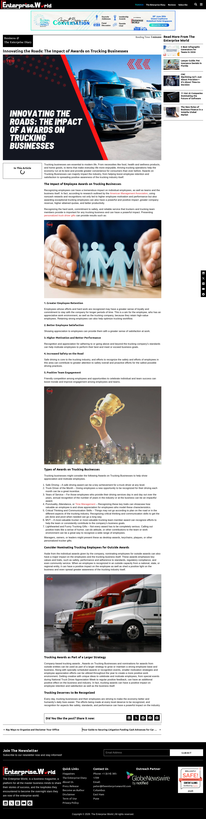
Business (10, 38)
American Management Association (129, 193)
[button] (129, 717)
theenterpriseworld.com (190, 779)
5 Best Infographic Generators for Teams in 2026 (190, 49)
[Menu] (201, 4)
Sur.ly (195, 785)
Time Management (85, 503)
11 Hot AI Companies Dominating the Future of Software (192, 96)
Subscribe (182, 4)
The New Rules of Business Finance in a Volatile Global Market (192, 110)
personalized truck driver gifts (60, 215)
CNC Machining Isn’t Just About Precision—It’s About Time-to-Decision (191, 79)
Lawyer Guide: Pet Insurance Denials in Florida (191, 63)
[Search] (195, 4)
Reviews (170, 4)
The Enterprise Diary (152, 4)
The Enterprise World (102, 814)
